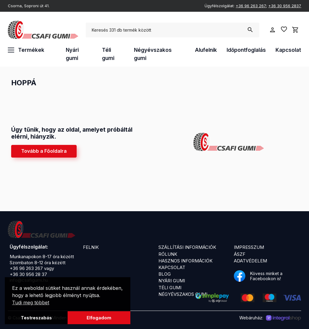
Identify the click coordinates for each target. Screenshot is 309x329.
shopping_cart (295, 29)
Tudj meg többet (30, 302)
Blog (164, 274)
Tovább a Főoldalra (44, 151)
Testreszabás (36, 317)
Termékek (26, 50)
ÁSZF (239, 254)
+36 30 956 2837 (284, 5)
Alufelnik (206, 50)
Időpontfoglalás (246, 50)
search (250, 30)
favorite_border (284, 29)
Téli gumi (108, 54)
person (272, 29)
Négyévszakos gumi (153, 54)
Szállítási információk (187, 247)
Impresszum (249, 247)
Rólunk (167, 254)
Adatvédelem (250, 261)
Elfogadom (99, 317)
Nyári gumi (72, 54)
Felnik (91, 247)
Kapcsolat (288, 50)
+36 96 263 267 (251, 5)
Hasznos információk (185, 261)
